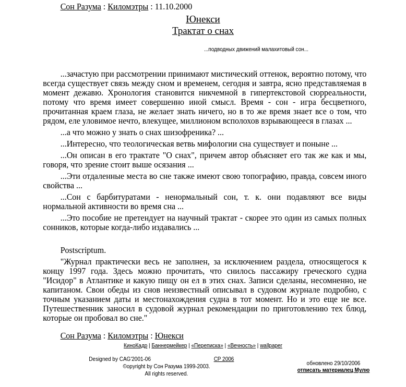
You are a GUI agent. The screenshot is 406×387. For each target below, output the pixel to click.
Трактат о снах (203, 30)
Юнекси (203, 19)
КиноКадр (135, 345)
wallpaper (271, 345)
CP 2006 (224, 359)
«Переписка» (207, 345)
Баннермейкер (169, 345)
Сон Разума (81, 6)
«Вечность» (242, 345)
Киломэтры (128, 6)
